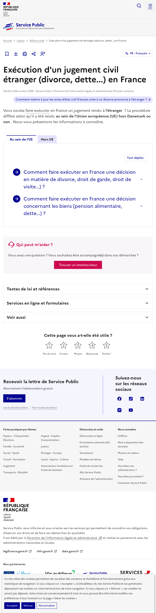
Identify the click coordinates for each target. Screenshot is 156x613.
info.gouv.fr (47, 551)
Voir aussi (16, 317)
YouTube (131, 410)
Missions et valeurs (128, 453)
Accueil (7, 41)
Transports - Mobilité (15, 472)
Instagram (119, 410)
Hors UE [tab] (47, 139)
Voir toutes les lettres (44, 407)
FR (138, 53)
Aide (120, 459)
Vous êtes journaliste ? (131, 476)
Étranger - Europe (51, 453)
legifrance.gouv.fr (17, 551)
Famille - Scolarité (13, 446)
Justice (21, 41)
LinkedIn (142, 399)
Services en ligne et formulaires (38, 303)
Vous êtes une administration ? (127, 468)
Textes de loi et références (33, 289)
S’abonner (14, 398)
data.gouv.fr (72, 551)
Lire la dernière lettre (15, 407)
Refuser (28, 606)
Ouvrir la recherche (139, 6)
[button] (42, 54)
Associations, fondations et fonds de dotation (57, 468)
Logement (9, 466)
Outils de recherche (91, 466)
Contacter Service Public (132, 483)
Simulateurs (86, 453)
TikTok (131, 399)
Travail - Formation (14, 459)
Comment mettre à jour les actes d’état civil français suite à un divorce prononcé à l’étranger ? (81, 99)
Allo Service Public (90, 472)
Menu (150, 9)
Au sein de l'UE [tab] (21, 139)
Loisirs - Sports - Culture (55, 459)
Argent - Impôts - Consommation (51, 438)
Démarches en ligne (91, 436)
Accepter (12, 606)
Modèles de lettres (90, 459)
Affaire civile (36, 41)
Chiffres (122, 436)
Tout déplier (135, 158)
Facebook (119, 399)
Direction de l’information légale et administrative (64, 538)
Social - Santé (11, 453)
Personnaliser (47, 606)
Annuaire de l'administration (96, 479)
